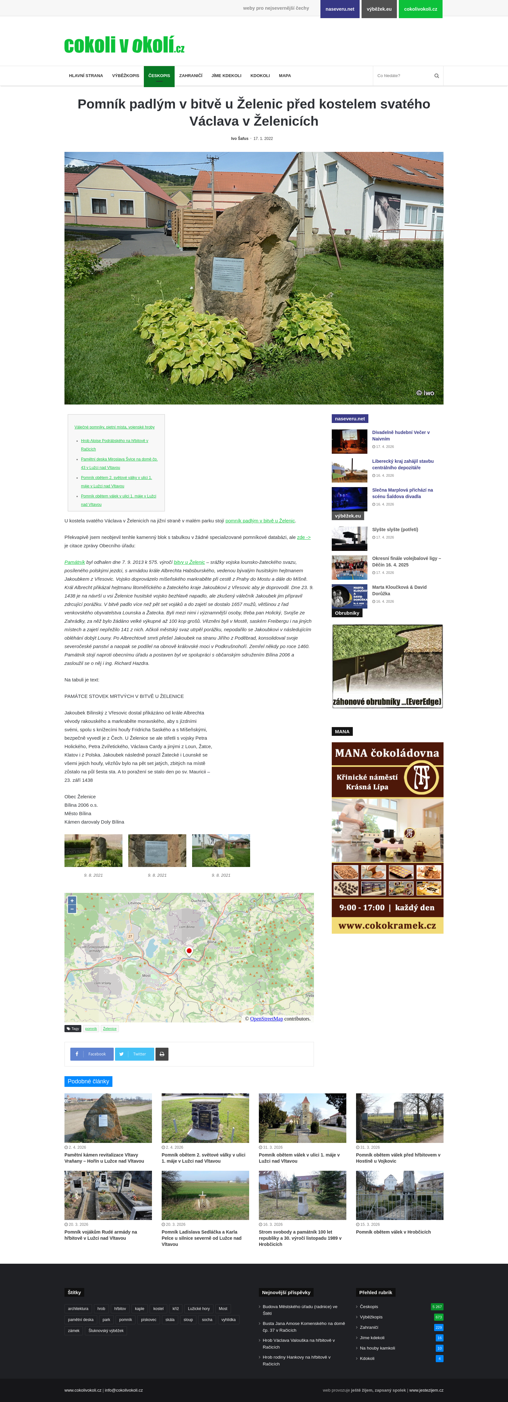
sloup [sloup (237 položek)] (188, 1319)
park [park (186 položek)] (106, 1319)
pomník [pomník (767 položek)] (125, 1319)
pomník (91, 1029)
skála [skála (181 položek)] (170, 1319)
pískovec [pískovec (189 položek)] (148, 1319)
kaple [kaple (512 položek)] (139, 1308)
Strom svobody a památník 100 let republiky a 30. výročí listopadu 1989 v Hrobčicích (300, 1238)
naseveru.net (340, 9)
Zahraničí (190, 75)
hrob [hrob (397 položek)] (101, 1308)
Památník (74, 562)
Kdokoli (260, 75)
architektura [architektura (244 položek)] (78, 1308)
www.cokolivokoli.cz (82, 1390)
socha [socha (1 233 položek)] (207, 1319)
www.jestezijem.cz (427, 1390)
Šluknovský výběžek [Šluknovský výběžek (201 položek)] (105, 1330)
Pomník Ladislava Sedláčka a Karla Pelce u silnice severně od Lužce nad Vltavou (202, 1238)
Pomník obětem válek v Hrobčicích (393, 1232)
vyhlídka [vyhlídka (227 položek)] (229, 1319)
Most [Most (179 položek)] (223, 1308)
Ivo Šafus (239, 138)
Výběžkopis (125, 75)
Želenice (110, 1029)
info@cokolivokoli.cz (124, 1390)
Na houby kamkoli (377, 1348)
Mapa (285, 75)
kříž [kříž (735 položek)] (176, 1308)
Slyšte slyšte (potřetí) (395, 529)
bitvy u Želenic (189, 562)
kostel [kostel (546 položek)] (158, 1308)
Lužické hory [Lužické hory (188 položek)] (199, 1308)
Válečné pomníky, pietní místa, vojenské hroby (115, 427)
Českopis (159, 75)
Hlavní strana (86, 75)
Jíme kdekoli (226, 75)
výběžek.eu (379, 9)
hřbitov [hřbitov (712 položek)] (120, 1308)
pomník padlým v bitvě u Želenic (260, 520)
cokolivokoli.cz (420, 9)
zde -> (304, 537)
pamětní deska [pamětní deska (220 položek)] (81, 1319)
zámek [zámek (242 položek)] (73, 1330)
